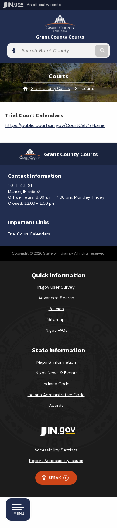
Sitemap (56, 319)
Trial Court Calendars (29, 234)
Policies (56, 308)
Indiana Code (56, 383)
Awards (56, 405)
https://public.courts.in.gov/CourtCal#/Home (55, 125)
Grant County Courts (60, 37)
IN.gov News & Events (56, 372)
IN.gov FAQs (56, 330)
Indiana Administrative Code (56, 394)
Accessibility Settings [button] (56, 450)
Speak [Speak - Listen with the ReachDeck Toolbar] (55, 478)
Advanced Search (56, 297)
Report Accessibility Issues (56, 460)
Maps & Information (56, 362)
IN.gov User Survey (56, 287)
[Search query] (56, 51)
